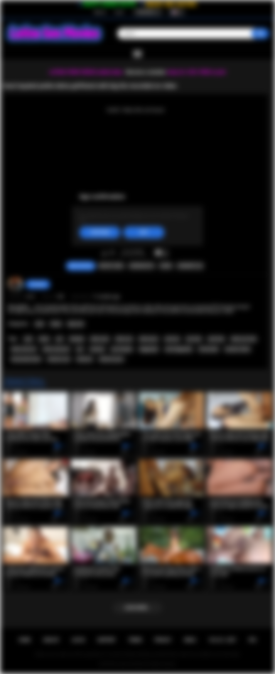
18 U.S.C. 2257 (222, 640)
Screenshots (141, 266)
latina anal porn (56, 349)
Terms (135, 640)
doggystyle (149, 349)
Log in (119, 12)
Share (165, 266)
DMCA (190, 640)
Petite (56, 324)
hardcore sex (59, 359)
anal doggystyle (179, 349)
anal (28, 339)
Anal (39, 324)
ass (80, 349)
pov (60, 339)
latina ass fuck (244, 339)
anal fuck (216, 339)
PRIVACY (163, 640)
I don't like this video (112, 253)
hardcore (84, 359)
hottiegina (38, 284)
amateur (97, 349)
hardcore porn (111, 359)
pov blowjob (122, 349)
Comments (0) (190, 266)
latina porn (149, 339)
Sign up (100, 12)
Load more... (137, 607)
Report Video (111, 266)
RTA (253, 640)
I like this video (104, 253)
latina (44, 339)
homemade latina (26, 359)
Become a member (146, 72)
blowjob (76, 339)
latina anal (99, 339)
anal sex (172, 339)
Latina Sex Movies (131, 664)
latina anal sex (24, 349)
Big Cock (75, 324)
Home (25, 640)
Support (106, 640)
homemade (208, 349)
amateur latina (237, 349)
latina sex (124, 339)
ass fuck (194, 339)
